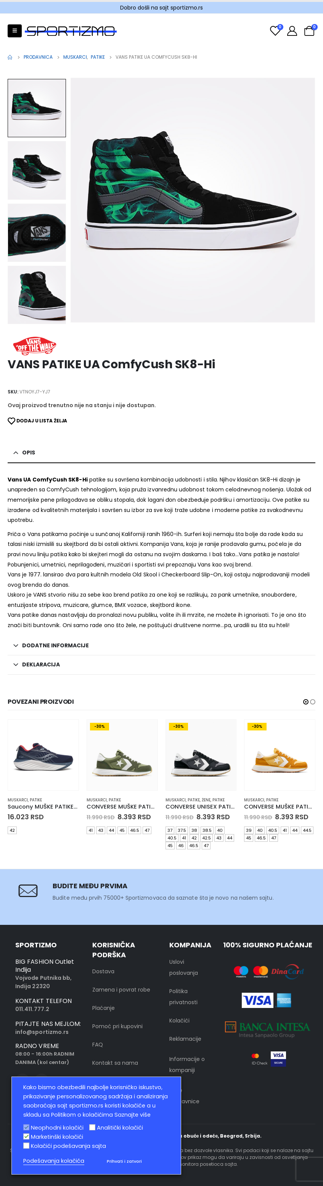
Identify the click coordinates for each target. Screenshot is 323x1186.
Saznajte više (132, 1115)
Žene (206, 800)
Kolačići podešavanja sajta (68, 1146)
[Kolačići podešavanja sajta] (26, 1146)
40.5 (172, 838)
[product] (43, 755)
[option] (37, 109)
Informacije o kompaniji (187, 1064)
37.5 (182, 830)
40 (220, 830)
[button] (305, 701)
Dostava (103, 971)
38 (194, 830)
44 (111, 830)
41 (90, 830)
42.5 (206, 838)
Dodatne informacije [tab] (55, 645)
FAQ (97, 1044)
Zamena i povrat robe (121, 989)
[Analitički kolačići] (92, 1127)
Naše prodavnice (184, 1095)
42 (12, 830)
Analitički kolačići (120, 1127)
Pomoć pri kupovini (117, 1026)
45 (122, 830)
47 (147, 830)
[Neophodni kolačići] (26, 1127)
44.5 (307, 830)
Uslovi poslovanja (183, 967)
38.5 (207, 830)
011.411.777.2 (32, 1009)
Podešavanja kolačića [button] (53, 1161)
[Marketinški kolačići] (26, 1136)
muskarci (18, 800)
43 (100, 830)
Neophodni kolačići (57, 1127)
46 (181, 846)
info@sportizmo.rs (42, 1032)
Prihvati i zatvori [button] (124, 1161)
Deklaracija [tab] (41, 664)
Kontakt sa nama (115, 1063)
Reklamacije (185, 1039)
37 (169, 830)
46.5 (134, 830)
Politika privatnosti (183, 996)
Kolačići (179, 1020)
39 (249, 830)
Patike (36, 800)
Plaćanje (103, 1008)
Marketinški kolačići (57, 1137)
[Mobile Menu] (15, 30)
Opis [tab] (28, 452)
